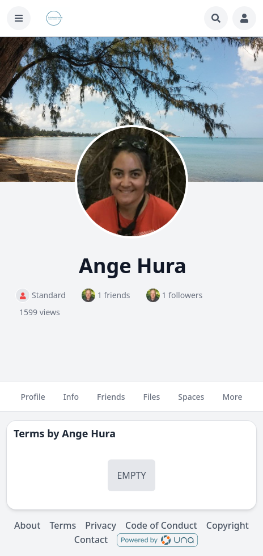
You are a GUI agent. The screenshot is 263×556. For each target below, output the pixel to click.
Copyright (227, 525)
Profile (32, 401)
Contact (91, 539)
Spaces (191, 401)
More (232, 401)
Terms (62, 525)
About (27, 525)
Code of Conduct (161, 525)
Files (151, 401)
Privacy (100, 525)
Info (71, 401)
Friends (111, 401)
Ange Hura (89, 433)
